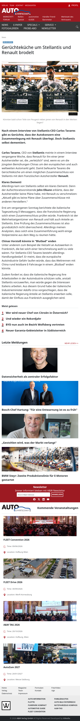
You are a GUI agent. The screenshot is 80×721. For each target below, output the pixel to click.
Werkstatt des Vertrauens (67, 18)
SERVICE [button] (49, 24)
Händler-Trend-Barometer (49, 18)
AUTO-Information (37, 699)
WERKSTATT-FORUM (8, 18)
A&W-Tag (58, 708)
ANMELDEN (57, 494)
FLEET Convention (36, 712)
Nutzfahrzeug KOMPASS (65, 705)
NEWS (5, 24)
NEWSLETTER (49, 28)
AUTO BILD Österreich (64, 702)
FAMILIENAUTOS (61, 699)
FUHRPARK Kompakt (37, 705)
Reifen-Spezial (21, 18)
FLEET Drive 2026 (12, 582)
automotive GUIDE (34, 18)
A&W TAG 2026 (11, 624)
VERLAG (5, 5)
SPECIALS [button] (32, 24)
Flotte (31, 702)
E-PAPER (18, 24)
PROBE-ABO (30, 28)
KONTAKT (20, 5)
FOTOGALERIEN (10, 28)
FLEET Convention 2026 (16, 539)
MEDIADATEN (30, 5)
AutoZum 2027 (11, 667)
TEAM (12, 5)
